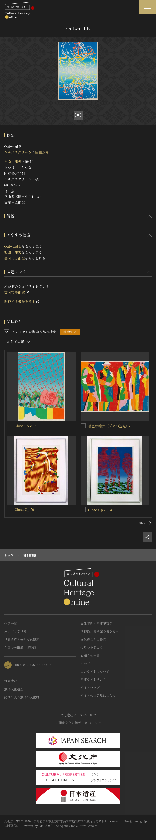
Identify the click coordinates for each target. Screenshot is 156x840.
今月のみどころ (91, 647)
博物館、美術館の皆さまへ (99, 631)
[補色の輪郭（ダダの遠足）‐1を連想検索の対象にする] (83, 425)
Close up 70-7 (25, 425)
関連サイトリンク (93, 679)
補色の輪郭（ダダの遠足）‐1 (110, 425)
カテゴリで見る (15, 631)
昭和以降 (42, 152)
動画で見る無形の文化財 (21, 697)
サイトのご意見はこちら (98, 695)
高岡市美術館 (14, 258)
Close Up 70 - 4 (26, 509)
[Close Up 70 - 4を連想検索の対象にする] (9, 509)
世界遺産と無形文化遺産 (21, 639)
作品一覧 (10, 623)
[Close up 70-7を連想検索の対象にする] (9, 425)
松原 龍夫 (12, 161)
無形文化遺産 (13, 689)
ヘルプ (85, 663)
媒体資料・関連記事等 (96, 623)
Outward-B (13, 246)
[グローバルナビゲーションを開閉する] (147, 7)
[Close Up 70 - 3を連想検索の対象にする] (83, 509)
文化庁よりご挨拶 (93, 639)
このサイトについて (94, 671)
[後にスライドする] (145, 523)
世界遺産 (10, 681)
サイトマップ (90, 687)
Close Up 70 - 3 (100, 509)
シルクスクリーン (18, 152)
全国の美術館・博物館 (20, 647)
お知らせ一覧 (90, 655)
